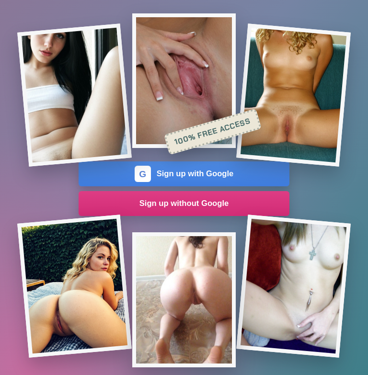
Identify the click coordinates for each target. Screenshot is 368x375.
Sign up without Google (184, 203)
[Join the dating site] (74, 95)
